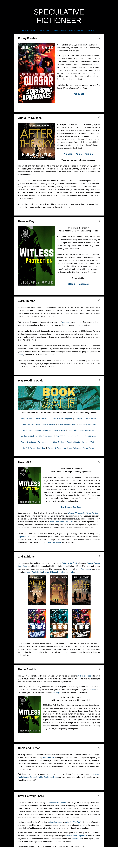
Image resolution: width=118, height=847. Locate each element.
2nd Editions (26, 556)
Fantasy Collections (43, 430)
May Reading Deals (30, 380)
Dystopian (79, 418)
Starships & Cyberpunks (62, 418)
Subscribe (60, 30)
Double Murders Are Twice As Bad (83, 513)
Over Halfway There (31, 795)
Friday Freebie (27, 38)
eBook (71, 284)
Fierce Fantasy (89, 448)
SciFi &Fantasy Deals (31, 424)
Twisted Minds (44, 442)
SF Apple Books (27, 418)
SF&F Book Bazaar (87, 430)
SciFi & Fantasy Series (67, 424)
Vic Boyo (56, 692)
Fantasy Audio (59, 430)
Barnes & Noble (49, 572)
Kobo (72, 572)
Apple (79, 154)
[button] (99, 38)
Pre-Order (77, 507)
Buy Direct (65, 507)
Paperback (83, 284)
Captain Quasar (55, 822)
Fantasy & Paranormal (57, 448)
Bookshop (61, 572)
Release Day (26, 221)
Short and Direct (29, 747)
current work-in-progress (56, 803)
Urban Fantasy (91, 418)
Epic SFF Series (62, 436)
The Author (28, 30)
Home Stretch (27, 669)
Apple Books (37, 572)
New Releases (74, 448)
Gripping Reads (73, 442)
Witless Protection (54, 542)
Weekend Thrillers (89, 442)
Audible (89, 154)
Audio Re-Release (30, 117)
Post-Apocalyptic (43, 418)
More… (92, 30)
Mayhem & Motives (29, 436)
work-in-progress (84, 676)
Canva (20, 355)
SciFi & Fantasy (48, 424)
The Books (44, 30)
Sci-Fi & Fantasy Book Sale (34, 448)
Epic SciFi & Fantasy (87, 424)
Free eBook (78, 94)
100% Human (26, 300)
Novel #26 (24, 462)
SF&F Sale (72, 430)
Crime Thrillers (58, 442)
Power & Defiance (28, 442)
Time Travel (28, 430)
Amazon (68, 154)
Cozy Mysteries (91, 436)
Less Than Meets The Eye (61, 522)
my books (66, 322)
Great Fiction (76, 436)
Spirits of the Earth (69, 563)
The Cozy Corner (46, 436)
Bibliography (77, 30)
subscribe (91, 690)
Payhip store (23, 537)
